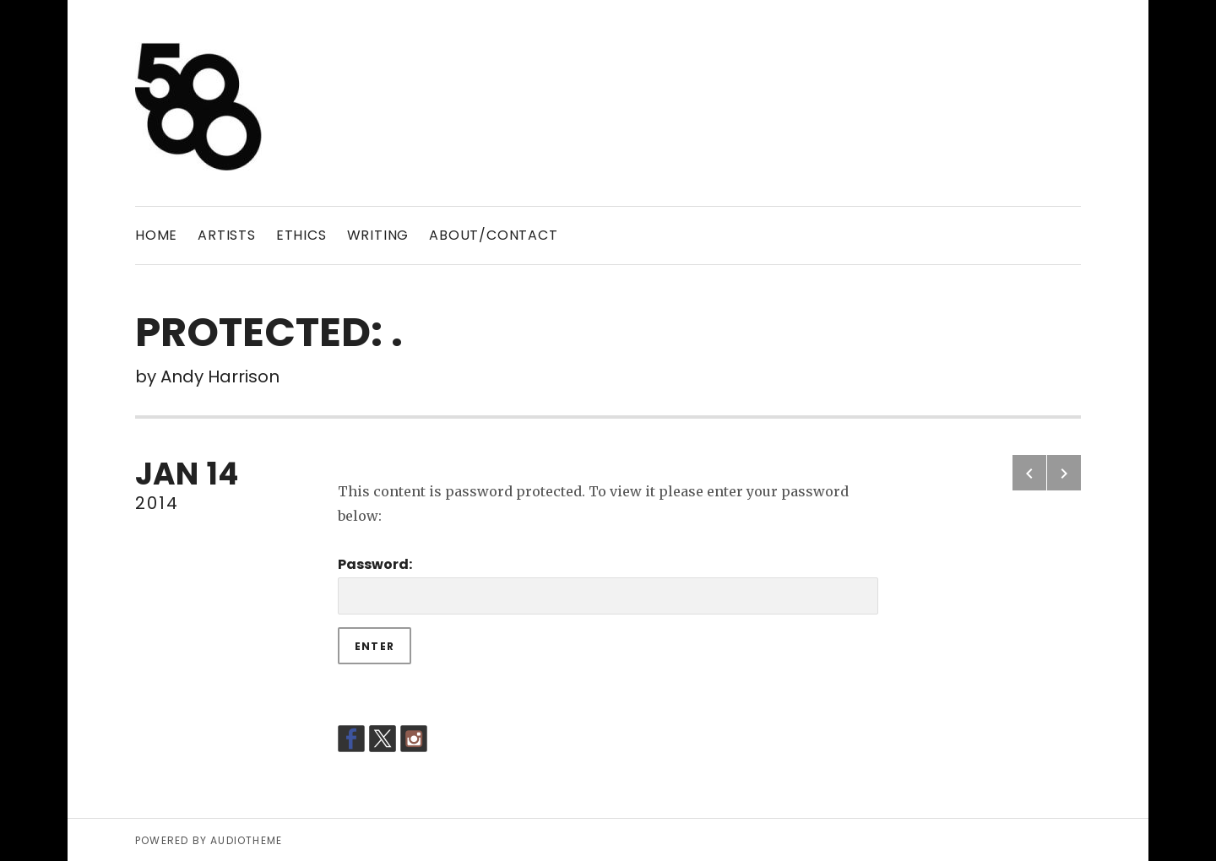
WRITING (378, 235)
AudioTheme (246, 840)
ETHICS (301, 235)
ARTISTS (227, 235)
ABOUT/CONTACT (493, 235)
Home (156, 235)
